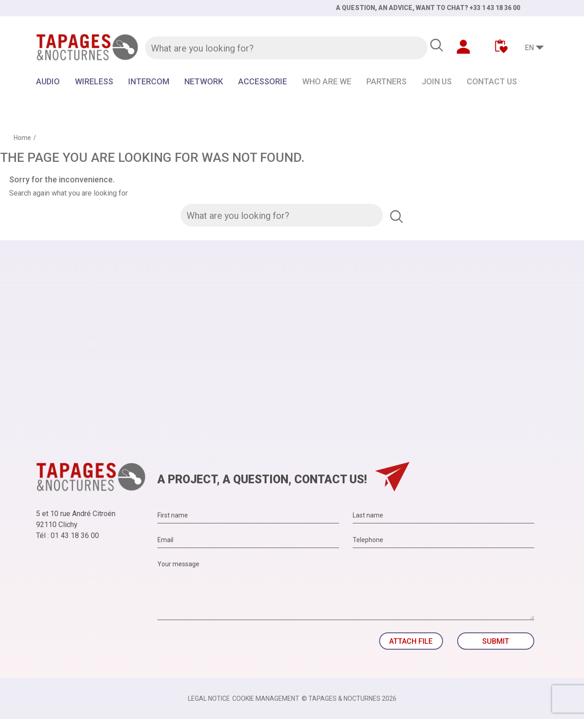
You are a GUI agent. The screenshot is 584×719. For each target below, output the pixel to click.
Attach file (411, 641)
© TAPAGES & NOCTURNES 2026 (349, 698)
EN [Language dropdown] (529, 47)
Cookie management (265, 698)
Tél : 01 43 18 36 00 (67, 535)
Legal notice (209, 698)
